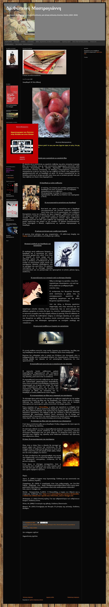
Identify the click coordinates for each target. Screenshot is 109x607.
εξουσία (39, 524)
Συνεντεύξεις (31, 41)
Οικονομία (16, 41)
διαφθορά (35, 524)
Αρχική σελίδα (8, 41)
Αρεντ (28, 524)
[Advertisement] (51, 583)
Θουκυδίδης (43, 407)
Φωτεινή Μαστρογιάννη (62, 524)
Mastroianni (11, 177)
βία (31, 524)
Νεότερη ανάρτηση (28, 597)
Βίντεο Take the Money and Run (80, 41)
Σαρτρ (25, 236)
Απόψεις (23, 41)
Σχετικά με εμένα (66, 41)
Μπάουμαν (50, 524)
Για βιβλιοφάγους (9, 44)
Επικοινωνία (93, 41)
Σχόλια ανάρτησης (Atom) (36, 599)
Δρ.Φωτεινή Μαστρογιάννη (33, 8)
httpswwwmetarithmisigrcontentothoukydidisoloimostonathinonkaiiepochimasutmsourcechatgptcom (51, 495)
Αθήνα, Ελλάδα (33, 527)
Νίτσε (54, 524)
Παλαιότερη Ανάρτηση (73, 597)
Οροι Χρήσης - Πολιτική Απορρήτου (24, 44)
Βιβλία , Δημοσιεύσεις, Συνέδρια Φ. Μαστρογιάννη (48, 41)
